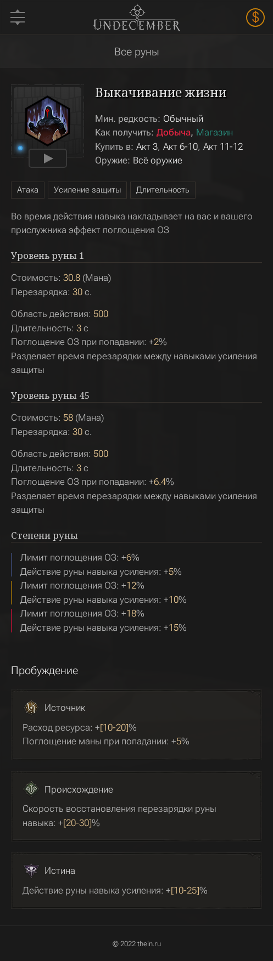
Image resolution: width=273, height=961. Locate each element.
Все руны (136, 51)
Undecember (136, 17)
